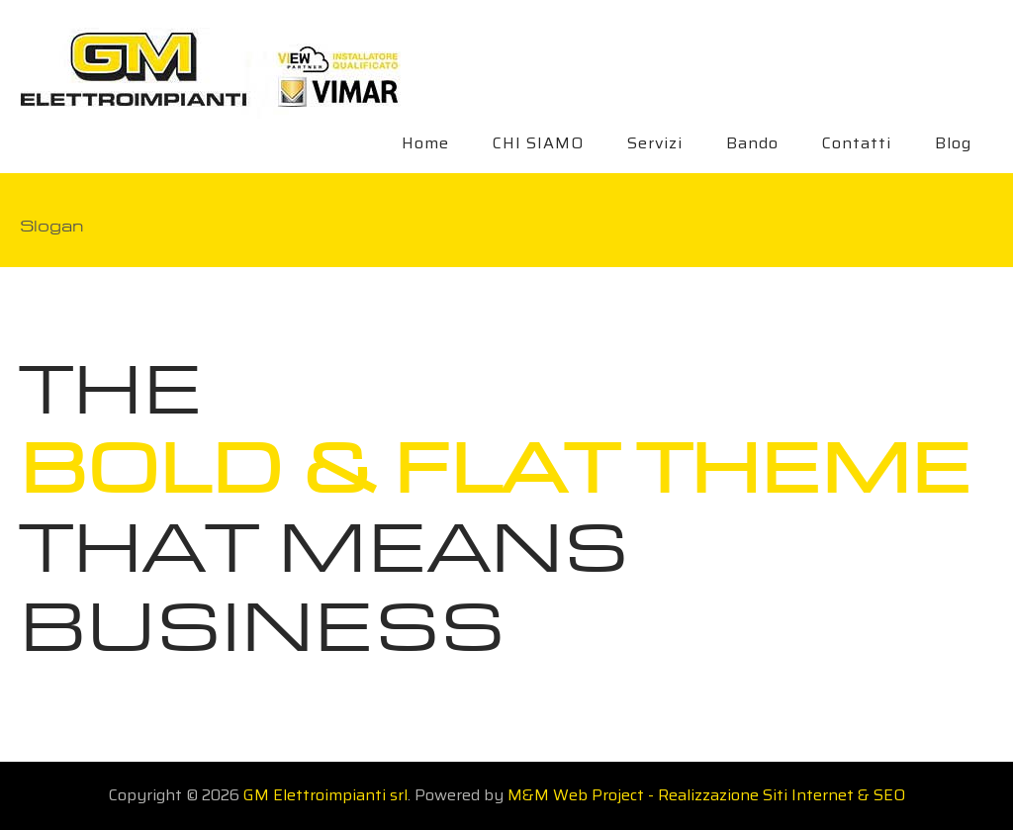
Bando (752, 143)
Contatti (856, 143)
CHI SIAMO (538, 143)
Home (425, 143)
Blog (953, 143)
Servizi (655, 143)
